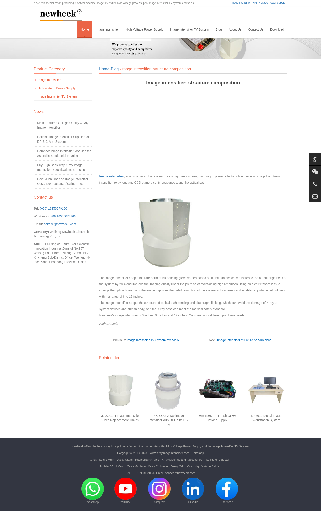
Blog (219, 29)
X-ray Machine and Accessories (182, 459)
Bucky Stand (124, 459)
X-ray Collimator (158, 466)
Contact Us (255, 29)
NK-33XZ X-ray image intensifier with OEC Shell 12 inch (168, 420)
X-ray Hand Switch (102, 459)
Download (277, 29)
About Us (235, 29)
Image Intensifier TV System (189, 29)
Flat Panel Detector (217, 459)
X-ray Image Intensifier (118, 446)
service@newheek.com (60, 224)
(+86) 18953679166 (53, 208)
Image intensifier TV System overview (153, 340)
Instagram (159, 491)
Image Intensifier (241, 2)
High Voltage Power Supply (269, 2)
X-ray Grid (177, 466)
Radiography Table (147, 459)
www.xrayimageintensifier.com (169, 453)
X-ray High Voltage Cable (203, 466)
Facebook (227, 491)
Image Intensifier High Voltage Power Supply (172, 446)
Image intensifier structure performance (244, 340)
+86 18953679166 (143, 473)
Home (85, 29)
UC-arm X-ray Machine (131, 466)
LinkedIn (193, 491)
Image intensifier (111, 176)
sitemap (199, 453)
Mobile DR (107, 466)
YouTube (125, 491)
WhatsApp (92, 491)
